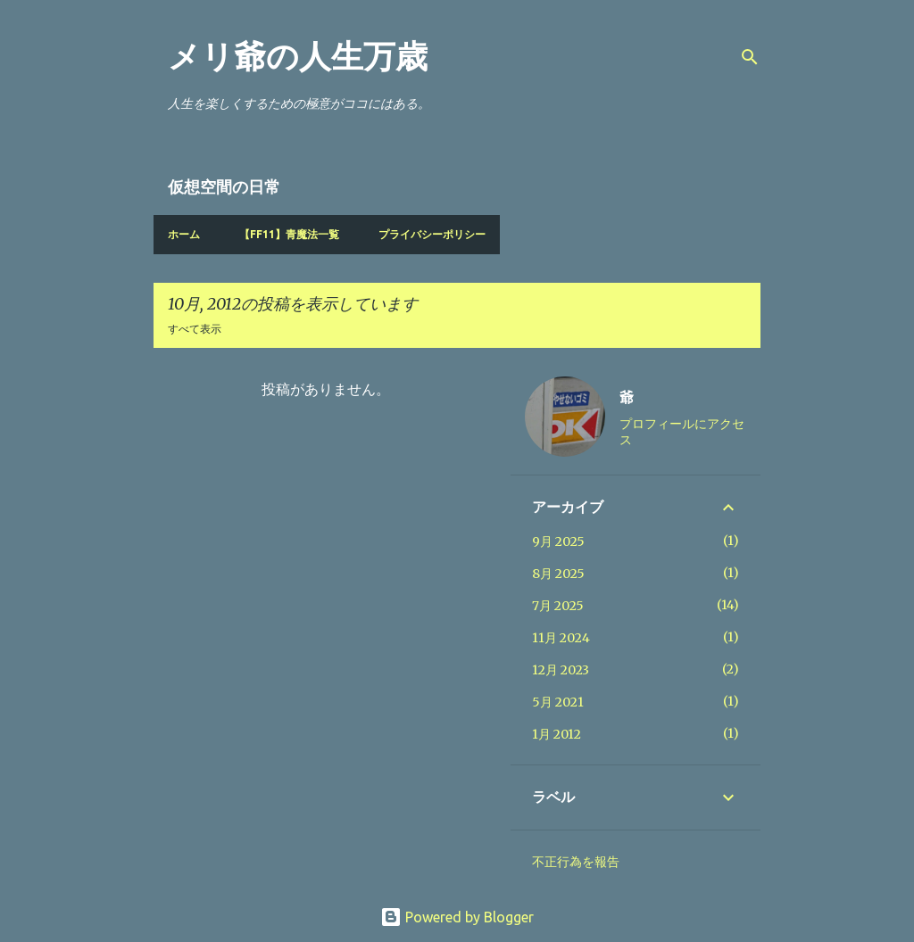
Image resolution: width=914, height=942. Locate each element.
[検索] (749, 57)
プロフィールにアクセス (681, 432)
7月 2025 (558, 606)
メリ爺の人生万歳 (298, 57)
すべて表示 (194, 329)
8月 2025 (558, 574)
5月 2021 (558, 702)
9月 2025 (558, 541)
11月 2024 (561, 638)
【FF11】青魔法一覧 (289, 234)
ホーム (184, 234)
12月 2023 (560, 670)
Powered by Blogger (457, 917)
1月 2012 (556, 734)
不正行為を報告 (575, 862)
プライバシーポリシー (432, 234)
